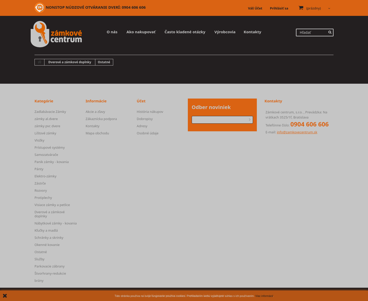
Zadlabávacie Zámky (50, 112)
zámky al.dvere (46, 119)
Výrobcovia (224, 31)
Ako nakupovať (140, 31)
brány (38, 280)
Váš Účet (255, 8)
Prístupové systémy (49, 147)
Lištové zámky (45, 133)
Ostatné (40, 252)
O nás (112, 31)
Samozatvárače (46, 155)
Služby (39, 259)
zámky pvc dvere (47, 126)
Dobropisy (145, 119)
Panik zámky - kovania (51, 162)
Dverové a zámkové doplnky (49, 214)
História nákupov (150, 112)
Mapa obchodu (97, 133)
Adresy (142, 126)
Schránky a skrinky (48, 237)
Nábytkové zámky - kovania (55, 223)
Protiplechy (43, 198)
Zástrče (40, 183)
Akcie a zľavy (95, 112)
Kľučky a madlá (46, 230)
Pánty (38, 169)
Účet (141, 100)
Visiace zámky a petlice (52, 205)
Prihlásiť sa (279, 8)
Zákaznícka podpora (101, 119)
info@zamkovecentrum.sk (297, 132)
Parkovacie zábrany (49, 266)
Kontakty (252, 31)
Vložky (39, 140)
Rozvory (40, 190)
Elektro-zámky (45, 176)
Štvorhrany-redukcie (50, 273)
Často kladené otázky (185, 31)
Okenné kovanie (47, 245)
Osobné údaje (147, 133)
